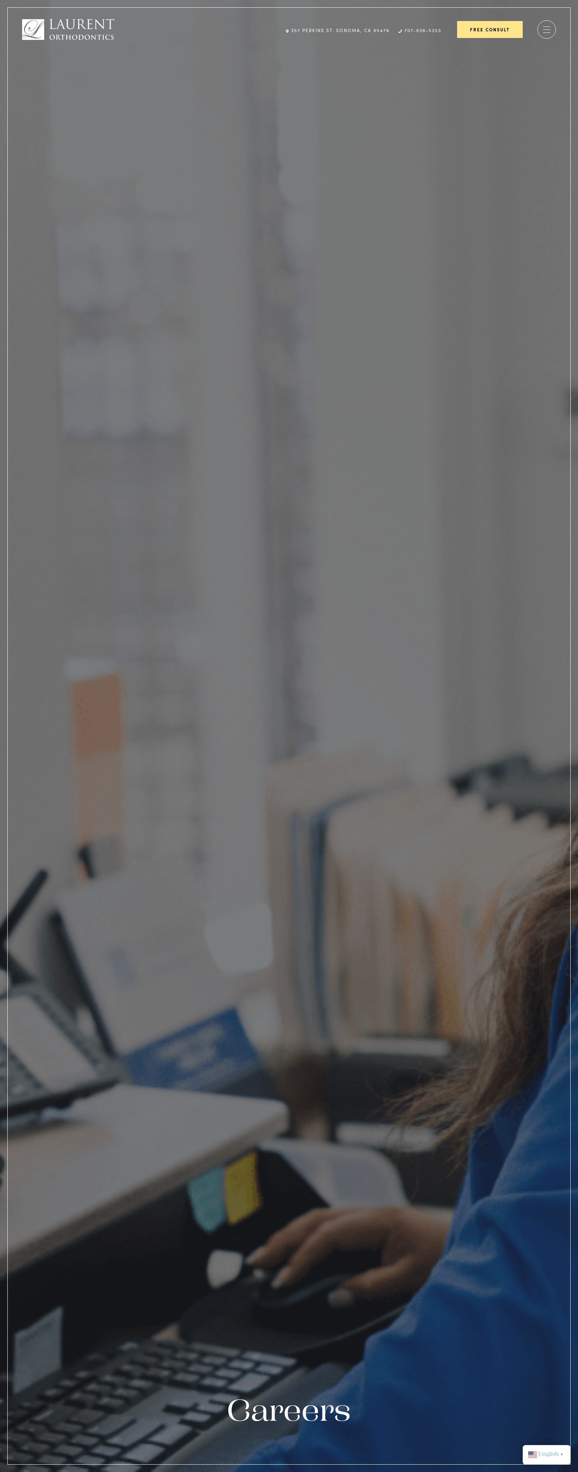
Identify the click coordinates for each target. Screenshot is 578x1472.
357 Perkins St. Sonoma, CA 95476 (338, 30)
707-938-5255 (420, 30)
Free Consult (490, 29)
